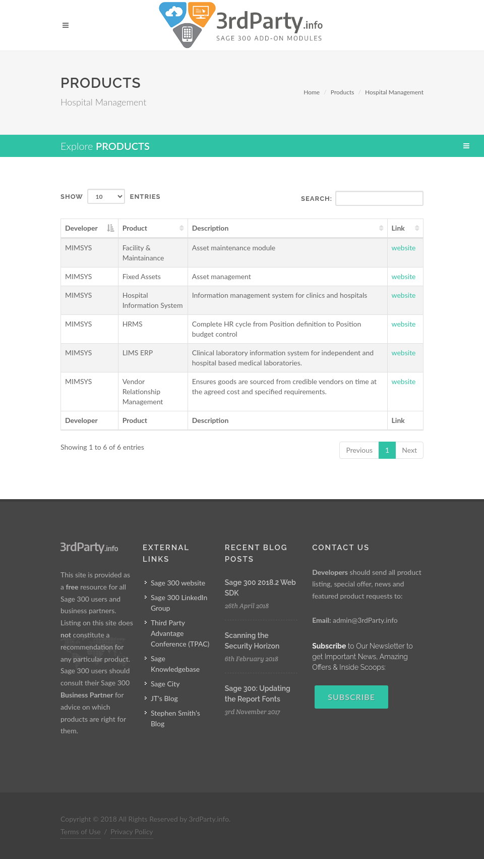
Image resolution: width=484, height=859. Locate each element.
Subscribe (351, 697)
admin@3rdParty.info (365, 620)
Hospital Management (394, 92)
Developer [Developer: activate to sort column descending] (81, 228)
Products (342, 92)
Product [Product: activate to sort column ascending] (135, 228)
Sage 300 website (178, 582)
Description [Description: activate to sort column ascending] (210, 228)
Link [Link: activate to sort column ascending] (398, 228)
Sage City (165, 683)
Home (312, 92)
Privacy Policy (131, 831)
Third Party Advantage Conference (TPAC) (180, 633)
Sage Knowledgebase (175, 663)
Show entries (110, 196)
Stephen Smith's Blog (175, 718)
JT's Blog (164, 698)
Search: (362, 198)
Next (409, 450)
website (404, 247)
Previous (359, 450)
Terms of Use (80, 831)
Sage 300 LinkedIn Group (179, 602)
